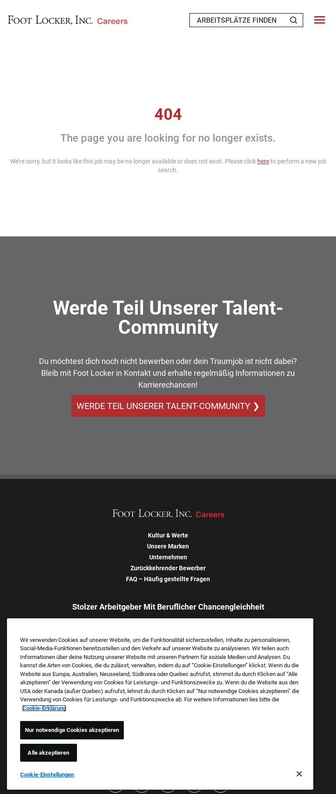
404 (168, 114)
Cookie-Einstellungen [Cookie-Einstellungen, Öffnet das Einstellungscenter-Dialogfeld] (47, 774)
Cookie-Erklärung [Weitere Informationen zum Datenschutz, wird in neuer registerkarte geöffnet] (44, 708)
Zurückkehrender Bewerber (168, 568)
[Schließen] (299, 774)
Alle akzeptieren (48, 752)
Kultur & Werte (168, 535)
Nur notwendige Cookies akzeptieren (72, 730)
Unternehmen (168, 557)
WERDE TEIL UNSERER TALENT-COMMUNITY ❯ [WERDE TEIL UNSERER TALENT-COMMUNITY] (168, 406)
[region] (160, 704)
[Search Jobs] (293, 20)
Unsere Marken (168, 546)
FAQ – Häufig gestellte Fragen (168, 579)
